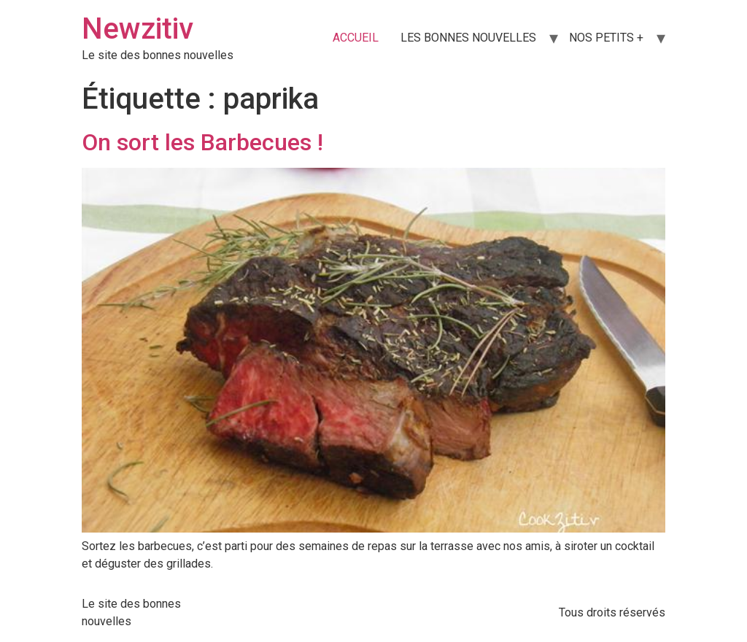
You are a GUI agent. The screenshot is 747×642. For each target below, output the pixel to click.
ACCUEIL (356, 38)
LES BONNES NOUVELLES (468, 38)
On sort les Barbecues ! (202, 142)
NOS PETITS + (606, 38)
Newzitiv (137, 29)
